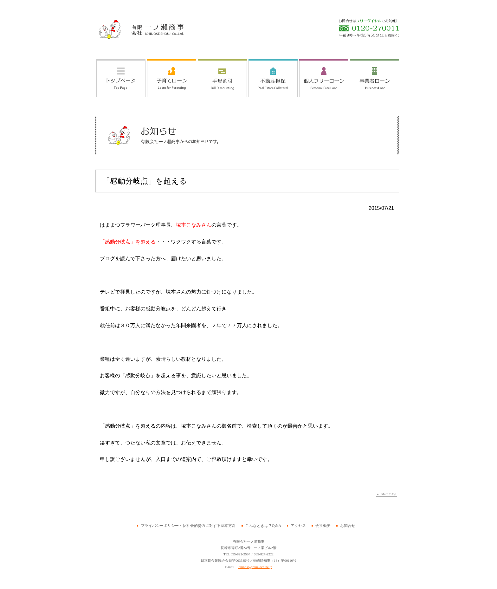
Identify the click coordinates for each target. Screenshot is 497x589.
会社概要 (323, 525)
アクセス (298, 525)
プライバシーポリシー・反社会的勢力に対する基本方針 (188, 525)
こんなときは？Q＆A (263, 525)
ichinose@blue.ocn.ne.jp (255, 567)
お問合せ (347, 525)
